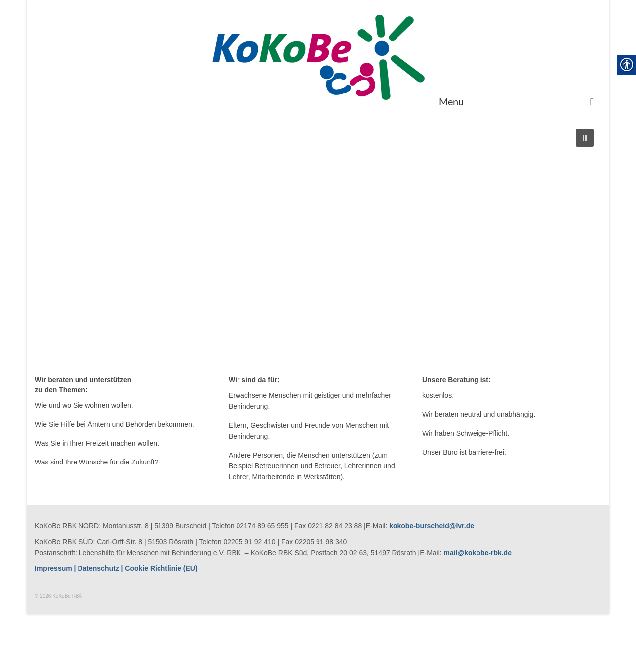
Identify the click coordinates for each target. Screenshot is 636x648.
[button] (585, 138)
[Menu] (516, 101)
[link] (318, 56)
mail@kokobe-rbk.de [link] (478, 552)
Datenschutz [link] (98, 568)
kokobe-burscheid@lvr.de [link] (431, 526)
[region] (318, 245)
